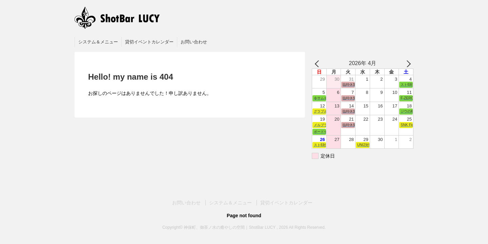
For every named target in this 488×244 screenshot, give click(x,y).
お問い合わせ (194, 41)
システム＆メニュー (98, 41)
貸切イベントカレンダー (149, 41)
